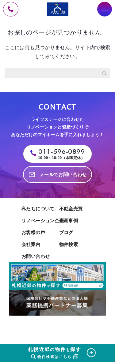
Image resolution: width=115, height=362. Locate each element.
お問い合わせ (35, 256)
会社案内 (30, 244)
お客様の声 (33, 232)
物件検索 (68, 244)
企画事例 (68, 220)
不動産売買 (71, 208)
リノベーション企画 (38, 220)
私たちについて (38, 208)
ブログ (66, 232)
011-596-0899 (61, 151)
